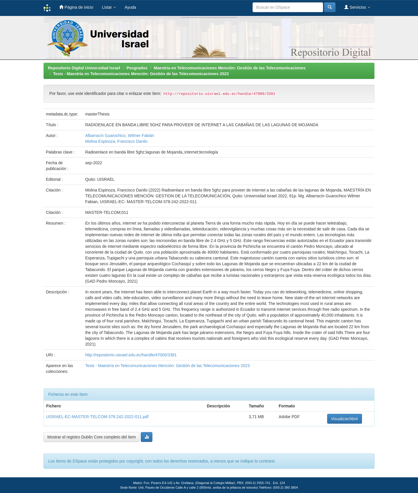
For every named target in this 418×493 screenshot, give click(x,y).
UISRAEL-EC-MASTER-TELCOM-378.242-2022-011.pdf (97, 416)
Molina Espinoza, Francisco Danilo (116, 141)
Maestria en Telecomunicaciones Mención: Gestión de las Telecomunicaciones (230, 68)
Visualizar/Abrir (344, 418)
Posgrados (137, 68)
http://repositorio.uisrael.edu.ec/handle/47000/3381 (130, 355)
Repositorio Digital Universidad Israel (84, 68)
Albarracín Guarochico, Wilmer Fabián (119, 135)
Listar (109, 7)
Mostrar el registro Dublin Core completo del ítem (91, 437)
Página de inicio (76, 7)
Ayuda (130, 7)
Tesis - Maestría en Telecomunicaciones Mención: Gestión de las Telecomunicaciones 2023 (141, 73)
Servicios (357, 7)
